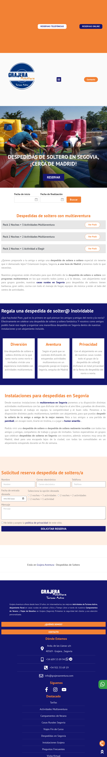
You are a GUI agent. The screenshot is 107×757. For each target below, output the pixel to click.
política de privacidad (36, 522)
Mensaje (5, 504)
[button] (59, 79)
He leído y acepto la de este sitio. (33, 522)
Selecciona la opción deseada (43, 490)
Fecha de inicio (22, 194)
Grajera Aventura (45, 564)
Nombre (5, 479)
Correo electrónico (46, 479)
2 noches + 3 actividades (43, 495)
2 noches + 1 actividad (42, 499)
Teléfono (76, 479)
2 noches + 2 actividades (73, 495)
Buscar (74, 199)
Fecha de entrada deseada (10, 492)
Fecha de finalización (51, 194)
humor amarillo (72, 420)
